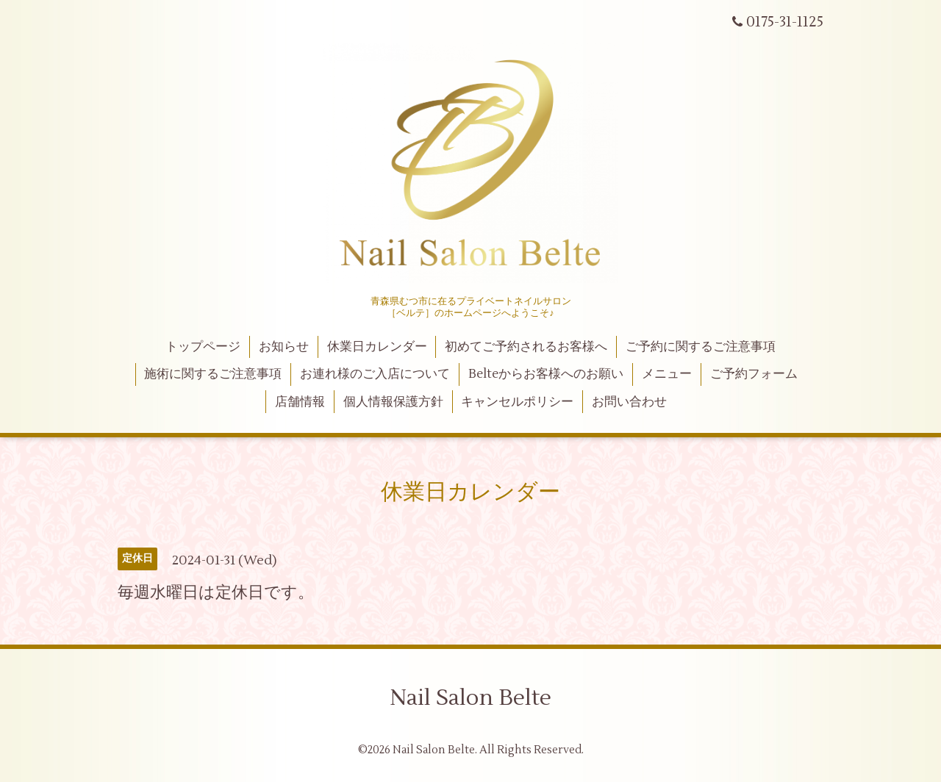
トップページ (202, 347)
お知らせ (284, 347)
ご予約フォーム (754, 374)
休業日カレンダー (377, 347)
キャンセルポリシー (517, 402)
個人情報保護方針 (393, 402)
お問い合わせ (629, 402)
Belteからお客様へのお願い (545, 374)
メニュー (667, 374)
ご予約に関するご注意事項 (701, 347)
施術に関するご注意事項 (213, 374)
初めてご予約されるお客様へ (526, 347)
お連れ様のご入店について (375, 374)
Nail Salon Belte (470, 698)
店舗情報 (300, 402)
